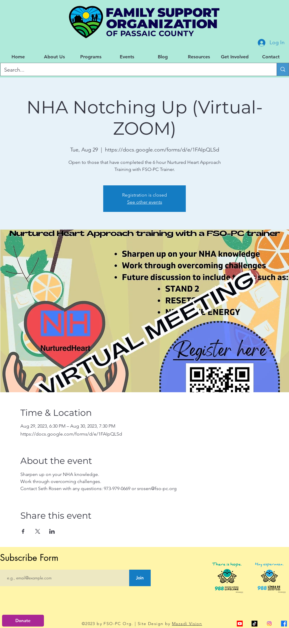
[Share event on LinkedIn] (52, 531)
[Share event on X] (37, 531)
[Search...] (134, 70)
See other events (144, 202)
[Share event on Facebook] (23, 531)
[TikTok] (254, 624)
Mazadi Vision (187, 623)
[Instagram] (269, 624)
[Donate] (23, 621)
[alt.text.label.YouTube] (240, 624)
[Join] (140, 578)
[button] (54, 56)
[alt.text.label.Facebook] (284, 624)
